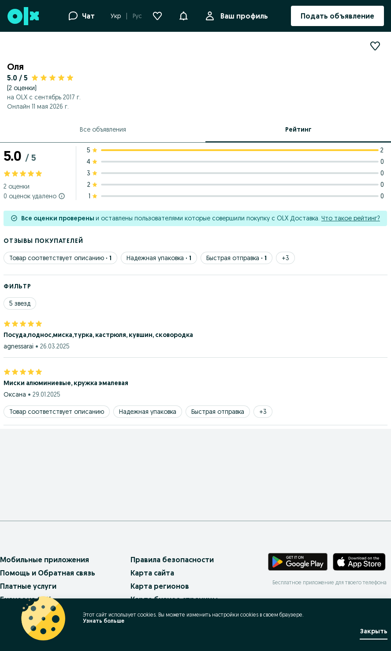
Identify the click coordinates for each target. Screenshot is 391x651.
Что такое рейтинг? (350, 218)
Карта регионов (159, 586)
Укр (116, 16)
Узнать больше (103, 620)
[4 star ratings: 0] (237, 162)
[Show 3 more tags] (285, 258)
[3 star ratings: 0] (237, 173)
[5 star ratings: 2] (237, 150)
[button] (183, 15)
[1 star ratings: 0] (237, 196)
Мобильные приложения (44, 559)
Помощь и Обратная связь (47, 572)
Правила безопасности (172, 559)
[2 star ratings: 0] (237, 185)
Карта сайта (152, 572)
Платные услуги (28, 586)
